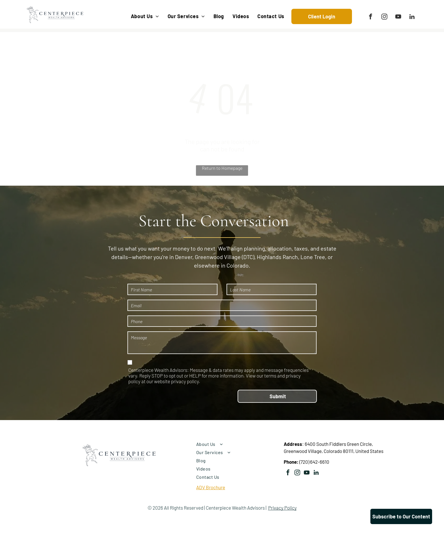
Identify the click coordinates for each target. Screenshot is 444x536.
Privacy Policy (282, 507)
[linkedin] (412, 17)
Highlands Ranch (277, 256)
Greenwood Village (218, 256)
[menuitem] (145, 16)
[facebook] (370, 17)
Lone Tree (312, 256)
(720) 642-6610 (314, 462)
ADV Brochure (210, 487)
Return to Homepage (222, 168)
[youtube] (398, 17)
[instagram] (384, 17)
